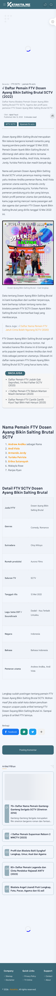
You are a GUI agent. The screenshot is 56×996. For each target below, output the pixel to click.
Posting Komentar (28, 750)
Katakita (14, 989)
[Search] (51, 4)
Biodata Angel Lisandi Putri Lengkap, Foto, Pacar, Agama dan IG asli (31, 889)
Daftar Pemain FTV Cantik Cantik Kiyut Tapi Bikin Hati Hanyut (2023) (27, 401)
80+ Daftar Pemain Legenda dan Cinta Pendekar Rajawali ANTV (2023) (28, 871)
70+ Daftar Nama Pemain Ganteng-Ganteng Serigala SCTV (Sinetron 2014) (30, 809)
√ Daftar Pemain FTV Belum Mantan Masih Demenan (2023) (27, 392)
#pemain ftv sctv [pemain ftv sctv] (27, 124)
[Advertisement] (28, 49)
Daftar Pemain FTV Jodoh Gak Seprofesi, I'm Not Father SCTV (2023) (25, 382)
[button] (45, 4)
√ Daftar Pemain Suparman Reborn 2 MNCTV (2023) (30, 836)
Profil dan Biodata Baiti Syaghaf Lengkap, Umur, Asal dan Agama (28, 852)
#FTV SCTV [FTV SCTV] (11, 124)
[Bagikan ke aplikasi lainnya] (41, 732)
